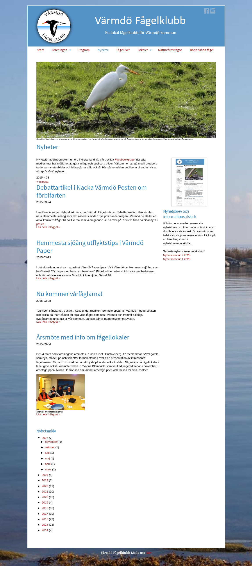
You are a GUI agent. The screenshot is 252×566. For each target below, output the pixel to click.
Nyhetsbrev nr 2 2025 (176, 255)
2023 (45, 480)
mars (48, 469)
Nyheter (103, 50)
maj (47, 458)
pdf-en (40, 224)
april (48, 464)
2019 (45, 502)
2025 (45, 437)
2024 (45, 475)
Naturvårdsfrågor (170, 50)
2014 (45, 530)
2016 (45, 519)
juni (47, 452)
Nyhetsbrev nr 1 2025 (176, 259)
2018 (45, 508)
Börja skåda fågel (202, 50)
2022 (45, 486)
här (148, 553)
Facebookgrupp (124, 159)
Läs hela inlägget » (48, 227)
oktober (50, 447)
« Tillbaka (42, 181)
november (51, 441)
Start (40, 50)
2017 (45, 513)
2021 (45, 491)
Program (83, 50)
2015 (45, 524)
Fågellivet (123, 50)
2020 (45, 497)
